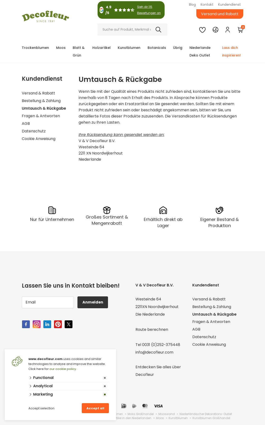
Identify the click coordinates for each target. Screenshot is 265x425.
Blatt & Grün (79, 51)
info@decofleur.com (154, 352)
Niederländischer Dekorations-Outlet (206, 414)
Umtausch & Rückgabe (44, 108)
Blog (192, 4)
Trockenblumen (35, 47)
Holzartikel (101, 47)
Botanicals (157, 47)
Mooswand (166, 414)
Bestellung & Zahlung (41, 100)
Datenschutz (34, 131)
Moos (61, 47)
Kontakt (207, 4)
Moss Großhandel (141, 414)
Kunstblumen (129, 47)
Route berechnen (151, 329)
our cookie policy (62, 369)
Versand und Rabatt (219, 14)
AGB (26, 123)
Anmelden (92, 302)
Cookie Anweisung (38, 138)
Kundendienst (229, 4)
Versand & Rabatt (38, 93)
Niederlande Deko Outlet (200, 51)
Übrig (177, 47)
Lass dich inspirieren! (231, 51)
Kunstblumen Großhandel (211, 418)
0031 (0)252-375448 (161, 344)
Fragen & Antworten (41, 116)
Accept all (95, 408)
